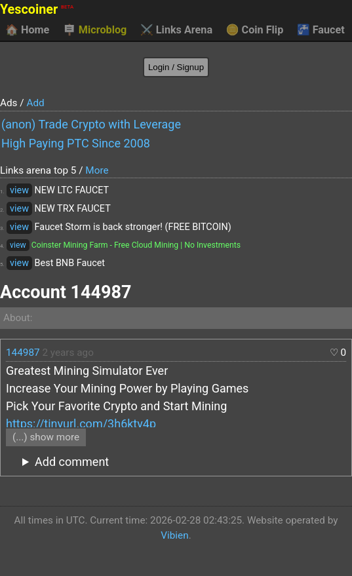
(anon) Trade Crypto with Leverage (91, 124)
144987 (23, 352)
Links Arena (176, 30)
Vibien (174, 535)
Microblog (95, 30)
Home (27, 30)
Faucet (321, 30)
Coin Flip (255, 30)
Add (35, 103)
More (96, 170)
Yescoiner (36, 9)
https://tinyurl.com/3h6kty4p (81, 424)
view (19, 190)
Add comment (72, 462)
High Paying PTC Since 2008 (75, 143)
